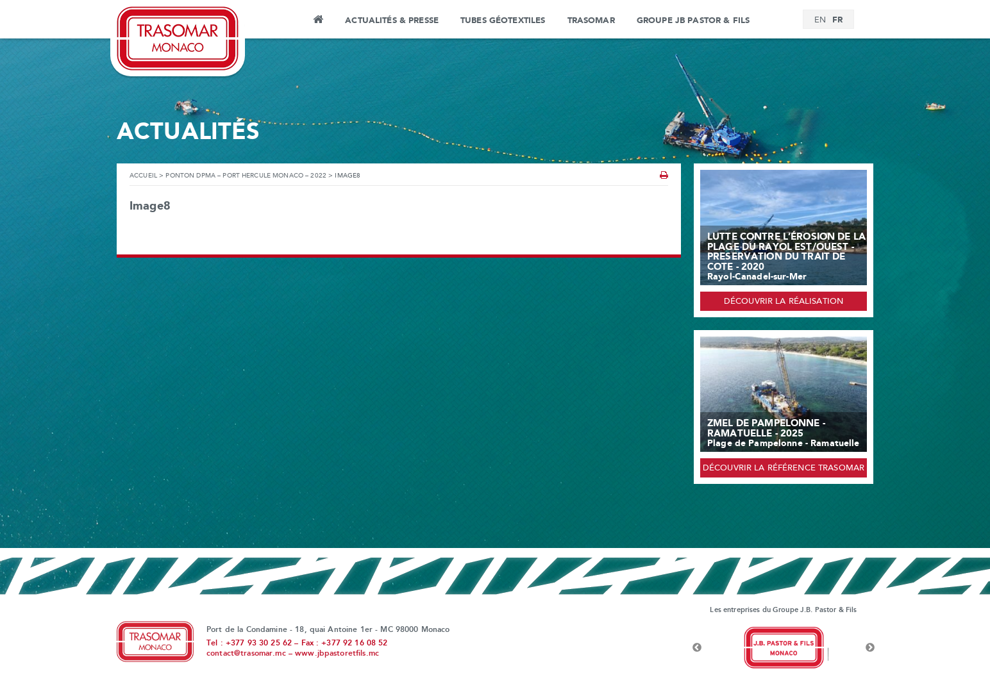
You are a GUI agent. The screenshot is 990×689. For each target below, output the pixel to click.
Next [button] (870, 648)
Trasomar (591, 20)
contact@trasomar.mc (246, 654)
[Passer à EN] (820, 20)
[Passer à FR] (837, 20)
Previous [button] (697, 648)
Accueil (318, 21)
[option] (783, 648)
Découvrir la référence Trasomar (783, 468)
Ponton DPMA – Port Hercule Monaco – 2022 (245, 175)
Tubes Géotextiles (502, 20)
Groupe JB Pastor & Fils (693, 20)
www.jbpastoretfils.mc (337, 654)
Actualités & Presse (392, 20)
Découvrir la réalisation (783, 301)
